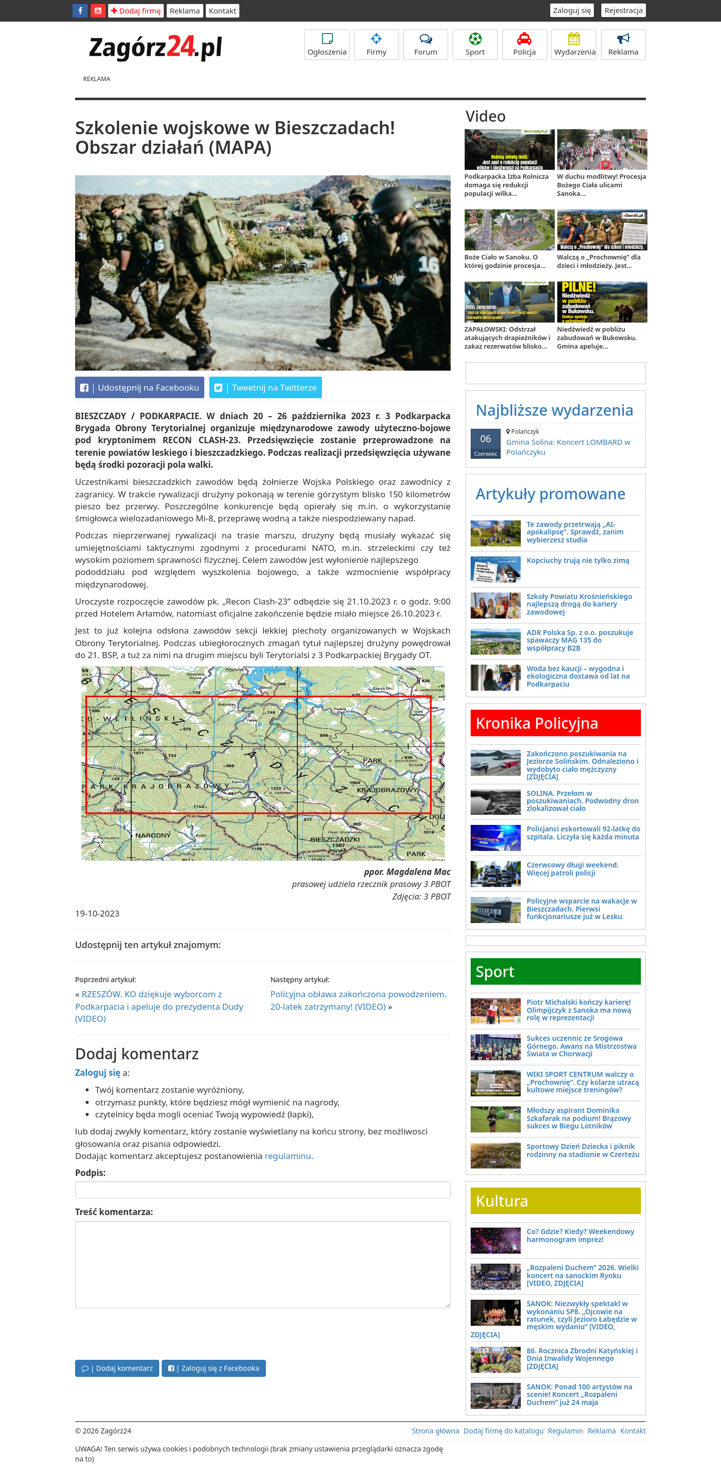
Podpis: (90, 1173)
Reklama (185, 11)
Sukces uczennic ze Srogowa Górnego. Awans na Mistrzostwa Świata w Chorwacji (582, 1045)
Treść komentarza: (114, 1212)
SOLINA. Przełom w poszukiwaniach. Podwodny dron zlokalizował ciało (583, 800)
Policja (524, 45)
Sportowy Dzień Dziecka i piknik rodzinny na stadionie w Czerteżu (583, 1149)
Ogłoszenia (326, 45)
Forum (425, 45)
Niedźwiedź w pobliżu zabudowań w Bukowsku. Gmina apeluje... (597, 338)
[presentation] (151, 1332)
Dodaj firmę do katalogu (504, 1430)
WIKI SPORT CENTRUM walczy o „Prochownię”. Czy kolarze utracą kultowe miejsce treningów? (583, 1081)
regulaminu (288, 1155)
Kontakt (222, 11)
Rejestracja (623, 10)
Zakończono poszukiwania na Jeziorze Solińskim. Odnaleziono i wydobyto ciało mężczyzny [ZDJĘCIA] (582, 765)
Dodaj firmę (136, 11)
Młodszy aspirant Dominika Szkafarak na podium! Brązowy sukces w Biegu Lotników (579, 1117)
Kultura (502, 1201)
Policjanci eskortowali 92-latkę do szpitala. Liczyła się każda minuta (583, 832)
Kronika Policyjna (537, 723)
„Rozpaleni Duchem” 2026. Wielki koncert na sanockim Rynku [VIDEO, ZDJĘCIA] (583, 1275)
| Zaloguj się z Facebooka (213, 1368)
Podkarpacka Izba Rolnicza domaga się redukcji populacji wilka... (507, 185)
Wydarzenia (575, 45)
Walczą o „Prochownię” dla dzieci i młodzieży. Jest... (599, 261)
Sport (475, 45)
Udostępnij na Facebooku (139, 388)
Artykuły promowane (551, 493)
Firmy (376, 45)
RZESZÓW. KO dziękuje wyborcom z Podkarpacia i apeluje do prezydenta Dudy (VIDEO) (159, 1006)
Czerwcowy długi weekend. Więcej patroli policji (573, 868)
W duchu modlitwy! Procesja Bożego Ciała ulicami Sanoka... (601, 185)
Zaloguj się (572, 10)
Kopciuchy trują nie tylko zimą (578, 560)
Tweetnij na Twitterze (265, 388)
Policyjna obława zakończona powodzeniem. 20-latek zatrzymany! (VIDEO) (358, 1000)
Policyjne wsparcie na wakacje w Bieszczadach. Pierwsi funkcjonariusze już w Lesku (582, 908)
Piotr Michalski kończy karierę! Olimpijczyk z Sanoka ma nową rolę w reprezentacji (579, 1009)
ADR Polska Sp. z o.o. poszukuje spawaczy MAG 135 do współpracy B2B (580, 640)
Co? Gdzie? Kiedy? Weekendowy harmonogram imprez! (580, 1235)
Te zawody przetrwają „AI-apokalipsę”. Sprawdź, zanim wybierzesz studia (575, 531)
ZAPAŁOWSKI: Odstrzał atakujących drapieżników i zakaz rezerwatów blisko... (508, 338)
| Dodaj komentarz (117, 1368)
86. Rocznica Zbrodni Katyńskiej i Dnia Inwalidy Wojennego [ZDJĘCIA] (582, 1358)
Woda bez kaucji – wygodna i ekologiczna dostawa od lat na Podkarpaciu (578, 676)
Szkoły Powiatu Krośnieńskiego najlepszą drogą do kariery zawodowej (579, 604)
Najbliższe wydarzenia (555, 410)
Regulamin (565, 1430)
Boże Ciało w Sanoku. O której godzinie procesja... (505, 261)
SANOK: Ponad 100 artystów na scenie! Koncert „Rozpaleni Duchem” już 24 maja (579, 1394)
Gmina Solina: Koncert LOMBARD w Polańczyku (556, 442)
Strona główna (436, 1430)
